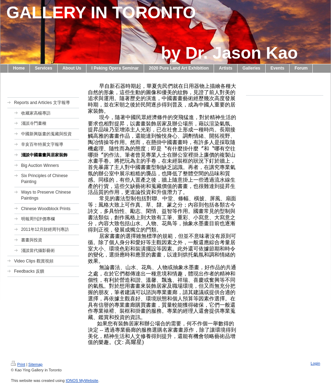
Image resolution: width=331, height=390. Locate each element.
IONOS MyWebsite (82, 380)
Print (18, 364)
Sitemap (35, 364)
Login (315, 363)
